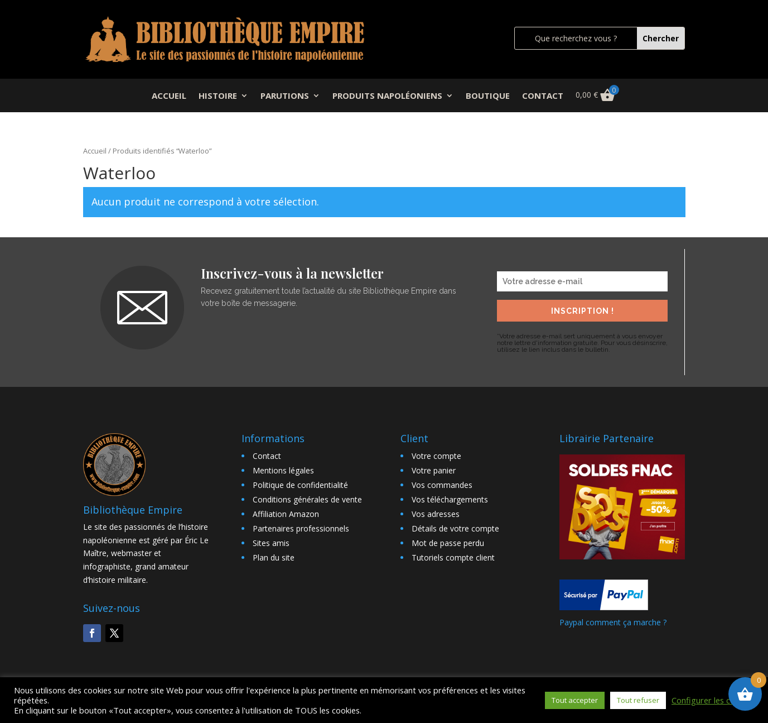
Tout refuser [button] (638, 700)
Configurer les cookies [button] (713, 700)
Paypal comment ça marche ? (612, 622)
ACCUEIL (169, 96)
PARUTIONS (284, 96)
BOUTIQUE (488, 96)
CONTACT (542, 96)
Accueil (95, 151)
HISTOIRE (218, 96)
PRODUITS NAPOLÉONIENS (387, 96)
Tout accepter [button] (575, 700)
